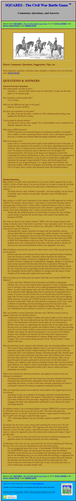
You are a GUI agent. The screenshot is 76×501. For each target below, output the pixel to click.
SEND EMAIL (14, 73)
